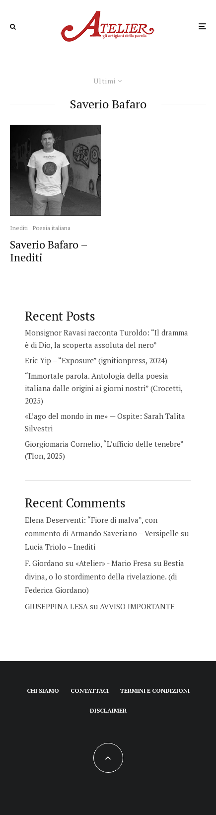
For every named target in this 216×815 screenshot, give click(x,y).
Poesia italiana (52, 228)
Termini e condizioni (155, 690)
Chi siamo (43, 690)
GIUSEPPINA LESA (56, 606)
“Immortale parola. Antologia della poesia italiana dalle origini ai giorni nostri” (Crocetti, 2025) (103, 388)
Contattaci (90, 690)
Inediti (19, 228)
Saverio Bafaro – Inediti (48, 251)
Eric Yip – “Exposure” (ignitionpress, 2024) (96, 360)
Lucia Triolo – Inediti (60, 547)
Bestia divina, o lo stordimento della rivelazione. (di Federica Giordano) (104, 576)
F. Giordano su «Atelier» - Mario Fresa (88, 563)
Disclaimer (108, 710)
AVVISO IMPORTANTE (137, 606)
